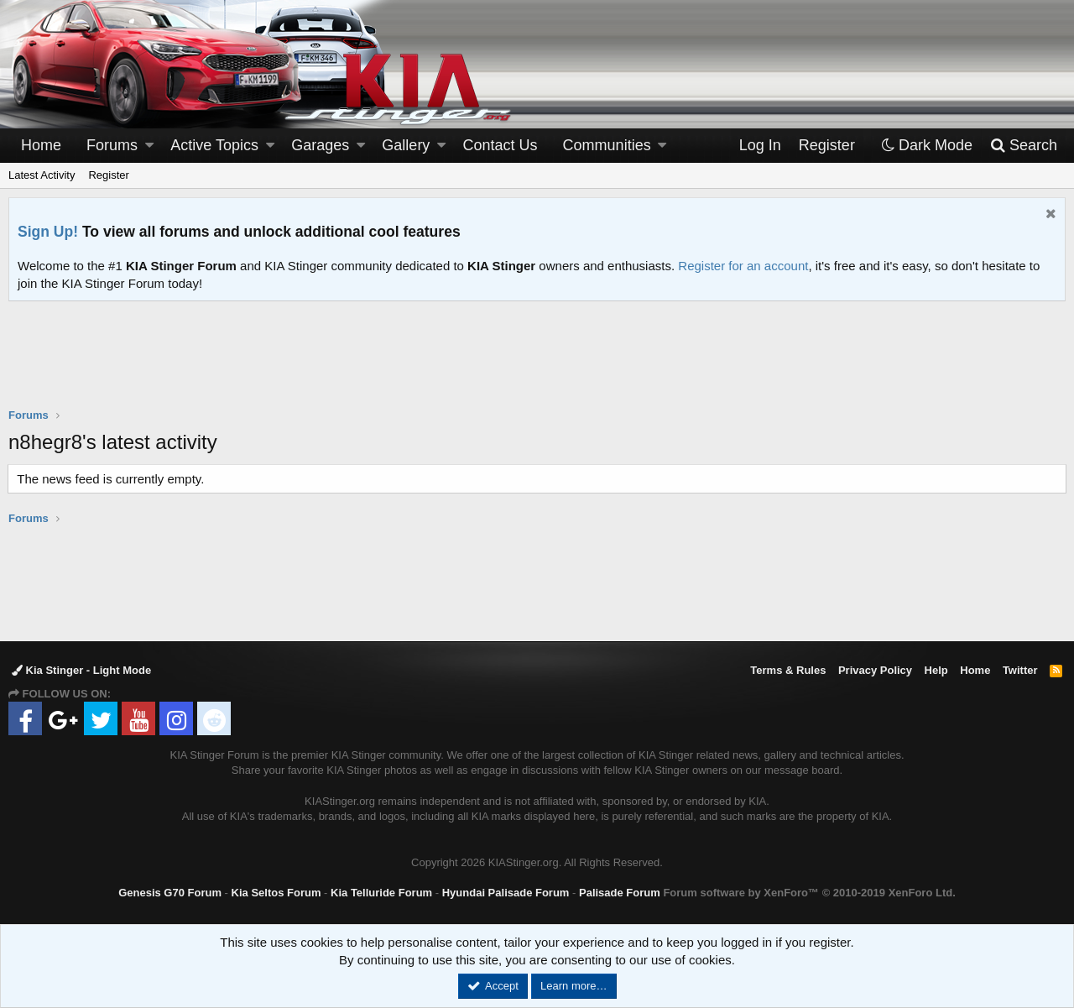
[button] (149, 145)
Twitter (1020, 670)
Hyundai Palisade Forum (506, 892)
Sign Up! (48, 231)
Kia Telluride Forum (381, 892)
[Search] (1023, 145)
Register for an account (743, 266)
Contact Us (500, 145)
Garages (320, 145)
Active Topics (214, 145)
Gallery (406, 145)
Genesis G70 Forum (170, 892)
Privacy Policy (875, 670)
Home (41, 145)
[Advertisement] (537, 365)
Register (108, 175)
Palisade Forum (619, 892)
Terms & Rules (788, 670)
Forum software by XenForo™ (809, 892)
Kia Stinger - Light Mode (81, 670)
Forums (112, 145)
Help (936, 670)
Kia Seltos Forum (276, 892)
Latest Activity (41, 175)
